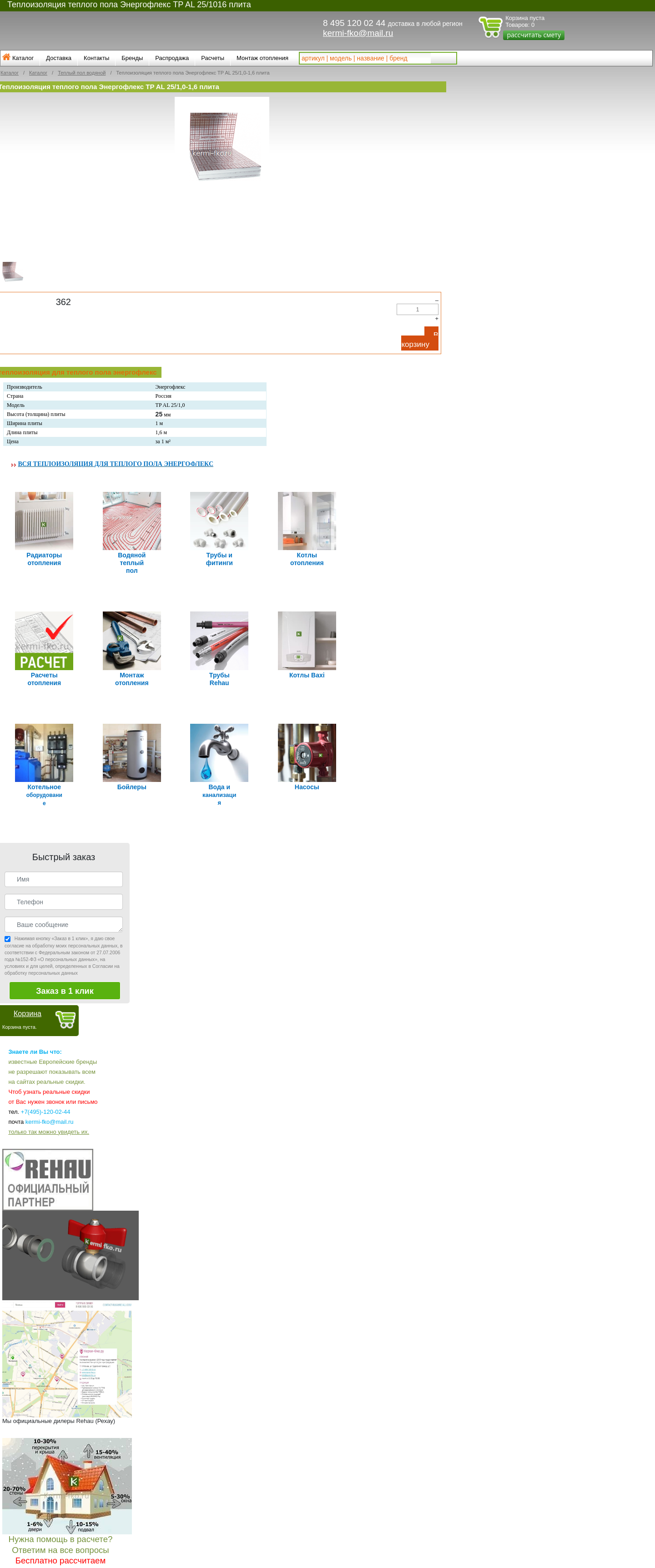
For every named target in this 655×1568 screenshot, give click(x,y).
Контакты (96, 58)
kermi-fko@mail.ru (358, 33)
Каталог (23, 58)
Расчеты (212, 58)
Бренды (132, 58)
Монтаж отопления (262, 58)
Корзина (27, 1005)
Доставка (58, 58)
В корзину (419, 340)
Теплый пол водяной (82, 72)
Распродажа (172, 58)
